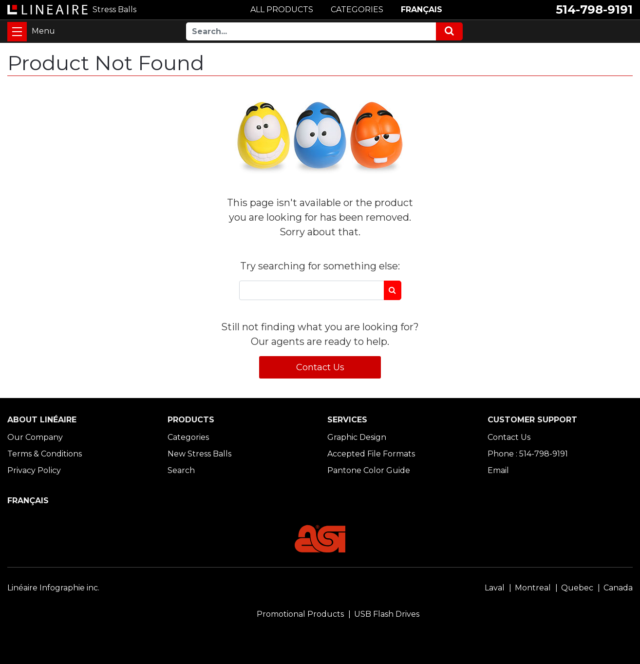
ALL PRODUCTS (281, 9)
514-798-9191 (594, 9)
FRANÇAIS (421, 9)
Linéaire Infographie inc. (53, 587)
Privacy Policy (34, 470)
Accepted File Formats (371, 453)
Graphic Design (356, 437)
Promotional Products (300, 614)
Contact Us (320, 367)
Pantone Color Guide (368, 470)
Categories (188, 437)
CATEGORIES (357, 9)
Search (181, 470)
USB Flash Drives (386, 614)
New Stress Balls (199, 453)
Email (498, 470)
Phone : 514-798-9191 (528, 453)
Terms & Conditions (44, 453)
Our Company (35, 437)
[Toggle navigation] (17, 31)
